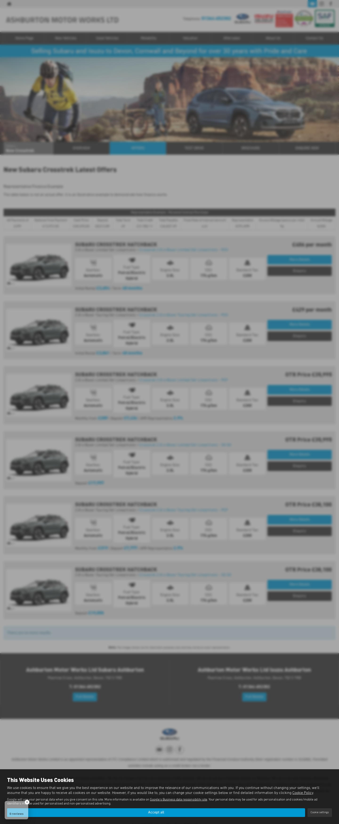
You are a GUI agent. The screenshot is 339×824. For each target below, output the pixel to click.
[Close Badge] (27, 802)
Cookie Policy (302, 793)
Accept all (156, 812)
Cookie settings (320, 812)
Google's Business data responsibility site (178, 799)
